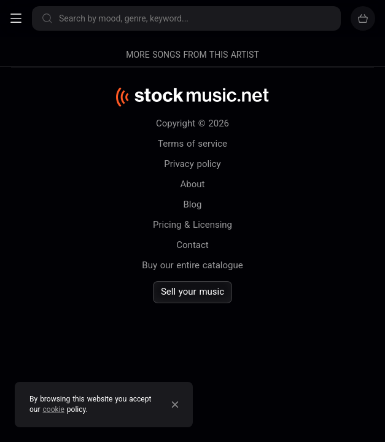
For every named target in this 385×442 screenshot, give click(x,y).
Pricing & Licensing (192, 224)
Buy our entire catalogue (192, 265)
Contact (192, 244)
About (193, 184)
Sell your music (192, 291)
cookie (53, 409)
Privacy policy (192, 163)
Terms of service (192, 143)
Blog (193, 204)
